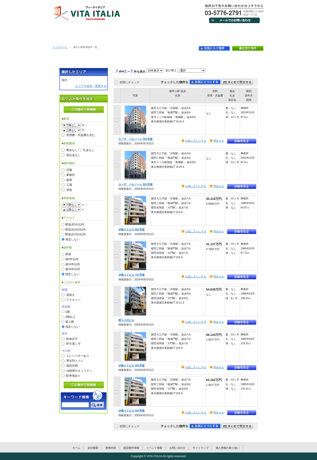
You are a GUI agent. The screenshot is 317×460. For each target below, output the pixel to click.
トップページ (60, 47)
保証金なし (73, 154)
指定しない (72, 239)
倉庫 (69, 179)
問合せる (218, 140)
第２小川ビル (126, 320)
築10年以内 (72, 264)
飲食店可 (72, 338)
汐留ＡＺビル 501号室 (131, 410)
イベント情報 (211, 33)
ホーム (70, 33)
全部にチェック (130, 82)
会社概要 (105, 33)
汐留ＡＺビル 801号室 (131, 229)
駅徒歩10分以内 (75, 229)
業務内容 (140, 33)
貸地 (69, 189)
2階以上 (70, 316)
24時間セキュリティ (79, 370)
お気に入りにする (195, 140)
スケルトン (73, 299)
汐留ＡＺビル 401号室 (131, 365)
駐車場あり (73, 375)
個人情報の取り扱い (228, 447)
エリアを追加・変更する (91, 86)
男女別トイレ (74, 360)
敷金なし (72, 150)
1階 (67, 311)
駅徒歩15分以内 (75, 234)
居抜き (70, 294)
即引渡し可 (73, 343)
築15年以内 (72, 269)
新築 (68, 254)
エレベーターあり (77, 355)
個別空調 (72, 365)
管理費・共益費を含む (80, 135)
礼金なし (88, 150)
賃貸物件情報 (176, 33)
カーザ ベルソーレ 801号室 (135, 184)
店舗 (69, 169)
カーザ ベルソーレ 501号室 (135, 139)
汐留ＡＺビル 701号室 (131, 274)
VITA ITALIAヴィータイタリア (86, 13)
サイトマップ (200, 447)
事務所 (70, 175)
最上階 (69, 321)
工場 (69, 184)
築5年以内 (71, 259)
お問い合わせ (246, 33)
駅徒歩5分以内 (74, 224)
